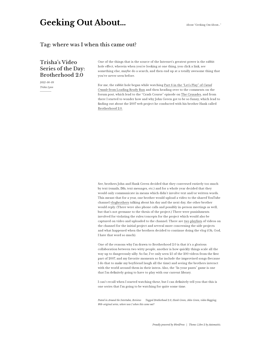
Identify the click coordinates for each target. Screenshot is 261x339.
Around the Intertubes (119, 300)
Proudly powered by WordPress (168, 324)
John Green (193, 300)
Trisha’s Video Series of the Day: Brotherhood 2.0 (62, 68)
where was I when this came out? (137, 304)
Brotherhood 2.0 (162, 300)
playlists (196, 221)
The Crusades (191, 94)
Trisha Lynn (46, 87)
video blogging (208, 300)
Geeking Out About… (83, 23)
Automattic (214, 324)
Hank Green (179, 300)
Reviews (136, 300)
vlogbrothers (120, 202)
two (186, 221)
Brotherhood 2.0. (110, 108)
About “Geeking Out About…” (203, 24)
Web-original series (108, 304)
